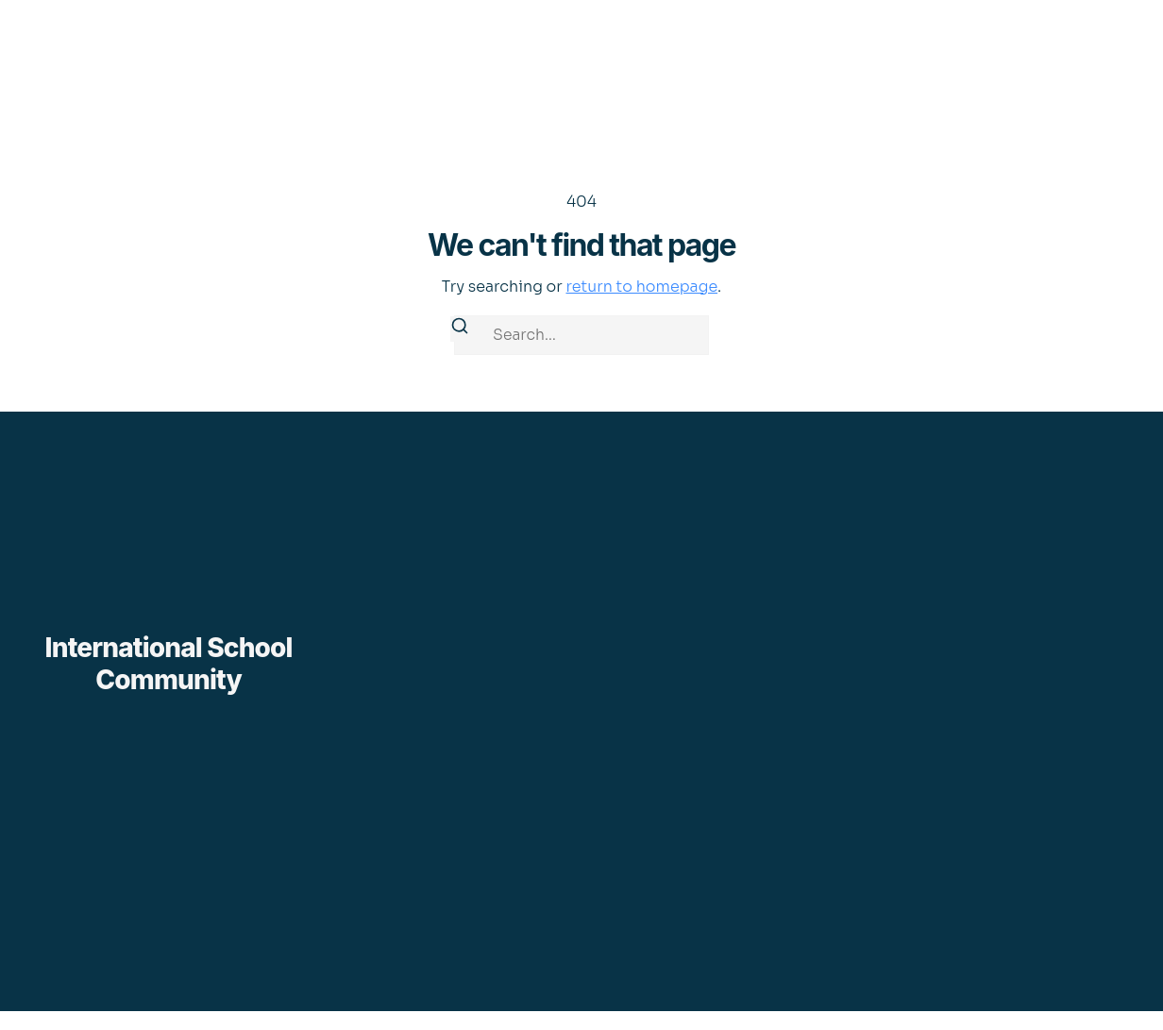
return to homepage (641, 286)
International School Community (169, 664)
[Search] (459, 329)
